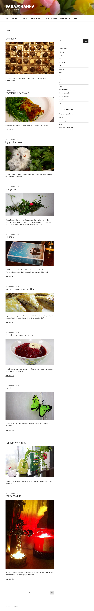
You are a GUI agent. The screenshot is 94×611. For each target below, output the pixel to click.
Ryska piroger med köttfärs (20, 289)
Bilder (24, 18)
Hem (7, 18)
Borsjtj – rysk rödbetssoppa (20, 335)
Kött (60, 65)
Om (75, 18)
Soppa (61, 86)
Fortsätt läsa (10, 130)
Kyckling (61, 69)
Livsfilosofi (11, 38)
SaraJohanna (20, 6)
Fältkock (61, 124)
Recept (15, 18)
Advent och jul (63, 48)
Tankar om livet (35, 18)
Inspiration (62, 62)
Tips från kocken (65, 18)
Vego (60, 103)
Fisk (60, 59)
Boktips (9, 236)
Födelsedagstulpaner (65, 121)
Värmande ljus (13, 495)
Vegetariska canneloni (17, 92)
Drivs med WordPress (11, 607)
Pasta (60, 79)
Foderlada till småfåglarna (66, 127)
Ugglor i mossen (14, 142)
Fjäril (8, 388)
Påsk (60, 76)
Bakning (61, 52)
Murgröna (10, 189)
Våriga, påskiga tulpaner (66, 114)
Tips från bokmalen (50, 18)
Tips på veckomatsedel (66, 100)
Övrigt (61, 72)
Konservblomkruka (15, 442)
